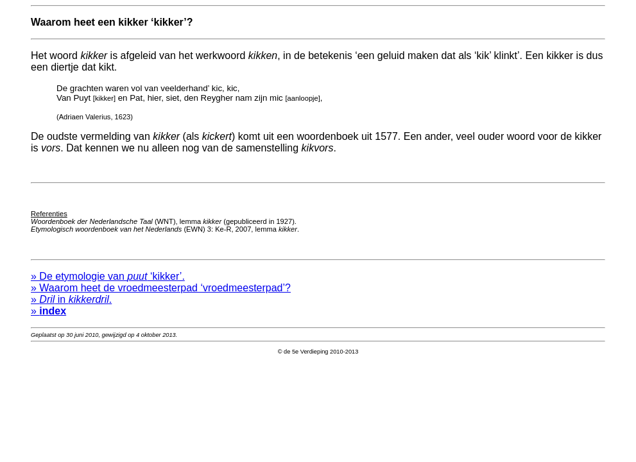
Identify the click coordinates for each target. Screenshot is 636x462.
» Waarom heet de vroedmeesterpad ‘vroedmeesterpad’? (161, 293)
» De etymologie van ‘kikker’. (108, 282)
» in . (71, 305)
